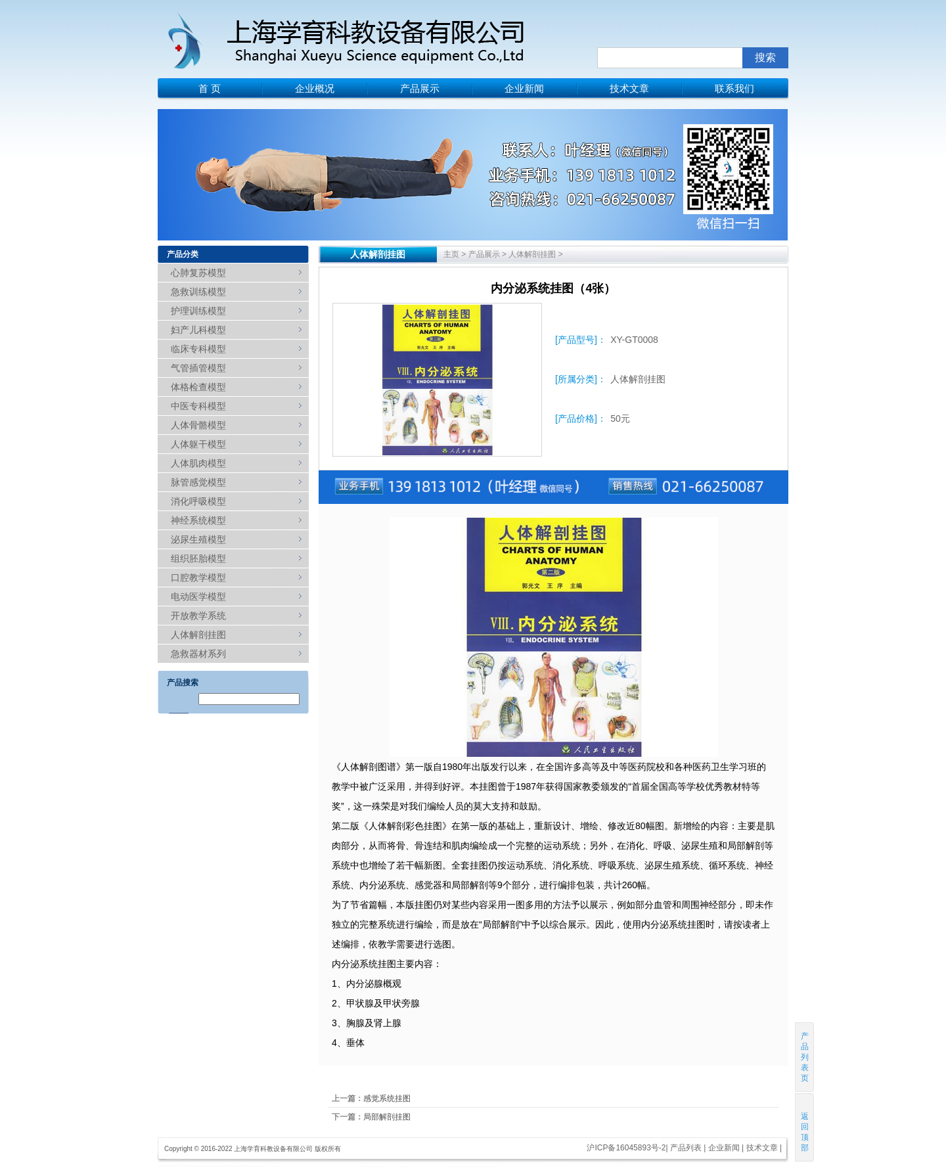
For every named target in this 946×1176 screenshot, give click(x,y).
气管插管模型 (198, 368)
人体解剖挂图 (198, 634)
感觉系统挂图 (387, 1098)
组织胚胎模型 (198, 558)
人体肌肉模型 (198, 463)
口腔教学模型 (198, 577)
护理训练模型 (198, 310)
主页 (451, 254)
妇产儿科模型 (198, 330)
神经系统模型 (198, 520)
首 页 (209, 88)
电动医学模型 (198, 596)
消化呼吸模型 (198, 501)
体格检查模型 (198, 387)
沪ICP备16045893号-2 (626, 1147)
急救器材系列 (198, 653)
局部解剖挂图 (387, 1116)
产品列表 (686, 1147)
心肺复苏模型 (198, 272)
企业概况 (314, 88)
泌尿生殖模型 (198, 539)
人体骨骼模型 (198, 425)
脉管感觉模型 (198, 482)
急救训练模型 (198, 291)
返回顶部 (805, 1127)
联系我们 (734, 88)
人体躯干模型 (198, 444)
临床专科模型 (198, 349)
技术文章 (629, 88)
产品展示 (419, 88)
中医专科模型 (198, 406)
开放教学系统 (198, 615)
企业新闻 (524, 88)
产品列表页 (805, 1057)
